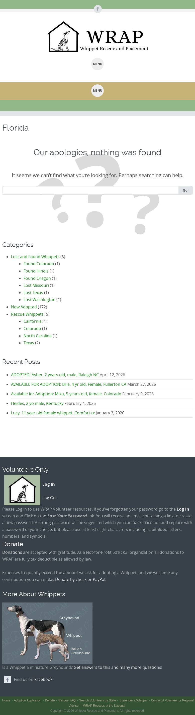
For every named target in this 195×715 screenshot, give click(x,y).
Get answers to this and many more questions (117, 667)
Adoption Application (27, 700)
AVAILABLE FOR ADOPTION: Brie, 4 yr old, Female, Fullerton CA (68, 384)
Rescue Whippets (27, 314)
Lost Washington (39, 299)
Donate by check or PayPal (80, 579)
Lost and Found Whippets (35, 256)
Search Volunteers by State (97, 700)
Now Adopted (24, 307)
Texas (29, 343)
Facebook (43, 679)
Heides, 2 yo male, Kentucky (37, 403)
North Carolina (38, 336)
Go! (185, 190)
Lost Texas (33, 292)
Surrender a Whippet (134, 700)
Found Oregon (37, 278)
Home (6, 700)
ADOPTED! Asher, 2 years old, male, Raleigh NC (55, 374)
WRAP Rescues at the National (104, 705)
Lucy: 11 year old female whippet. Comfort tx (53, 413)
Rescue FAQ (67, 700)
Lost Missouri (36, 285)
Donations (12, 552)
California (33, 321)
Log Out (49, 498)
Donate (50, 700)
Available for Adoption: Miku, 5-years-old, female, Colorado (66, 394)
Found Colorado (39, 263)
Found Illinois (36, 271)
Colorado (32, 328)
